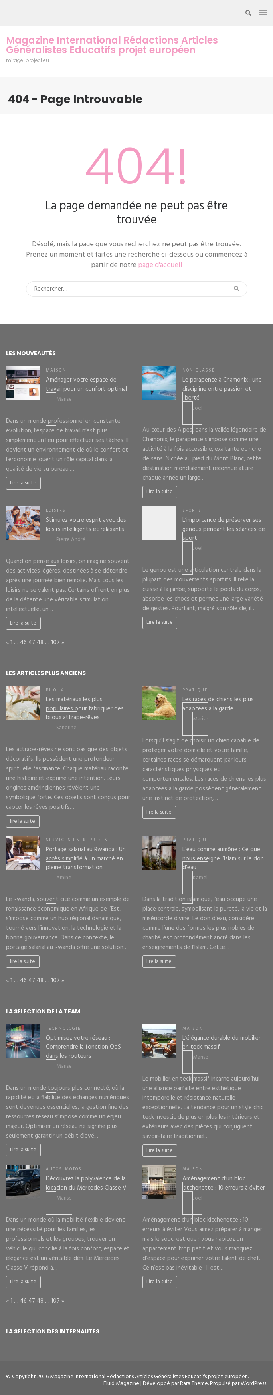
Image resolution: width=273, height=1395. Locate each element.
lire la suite (22, 821)
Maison (56, 370)
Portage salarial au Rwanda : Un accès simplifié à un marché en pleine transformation (86, 858)
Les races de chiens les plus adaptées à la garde (218, 704)
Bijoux (55, 690)
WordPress (253, 1383)
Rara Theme (194, 1383)
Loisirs (56, 510)
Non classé (198, 370)
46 (23, 642)
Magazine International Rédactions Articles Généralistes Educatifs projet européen (112, 45)
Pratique (195, 690)
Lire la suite (23, 483)
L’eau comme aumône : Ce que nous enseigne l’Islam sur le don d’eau (223, 858)
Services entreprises (77, 840)
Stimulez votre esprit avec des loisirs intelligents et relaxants (86, 524)
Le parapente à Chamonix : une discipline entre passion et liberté (222, 389)
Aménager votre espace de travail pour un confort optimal (86, 384)
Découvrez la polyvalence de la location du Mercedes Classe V (86, 1183)
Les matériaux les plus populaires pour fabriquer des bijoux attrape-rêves (85, 708)
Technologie (63, 1028)
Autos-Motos (64, 1169)
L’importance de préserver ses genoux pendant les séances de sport (223, 529)
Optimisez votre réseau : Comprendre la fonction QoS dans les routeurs (83, 1047)
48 (40, 642)
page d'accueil (160, 265)
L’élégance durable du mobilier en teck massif (221, 1042)
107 (55, 642)
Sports (192, 510)
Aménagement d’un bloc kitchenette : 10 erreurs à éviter (223, 1183)
